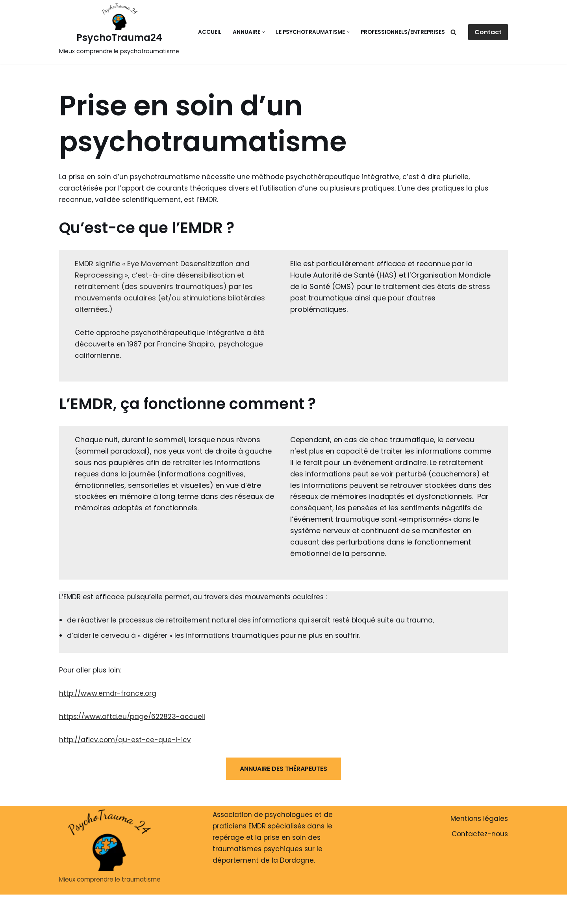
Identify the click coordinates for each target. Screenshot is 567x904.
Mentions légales (479, 818)
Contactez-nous (480, 834)
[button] (263, 32)
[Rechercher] (453, 32)
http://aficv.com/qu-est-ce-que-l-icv (125, 740)
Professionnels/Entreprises (403, 32)
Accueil (210, 32)
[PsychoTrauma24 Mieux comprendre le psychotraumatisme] (119, 30)
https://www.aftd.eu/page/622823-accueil (132, 716)
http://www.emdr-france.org (107, 693)
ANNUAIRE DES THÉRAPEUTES (283, 768)
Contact (488, 32)
